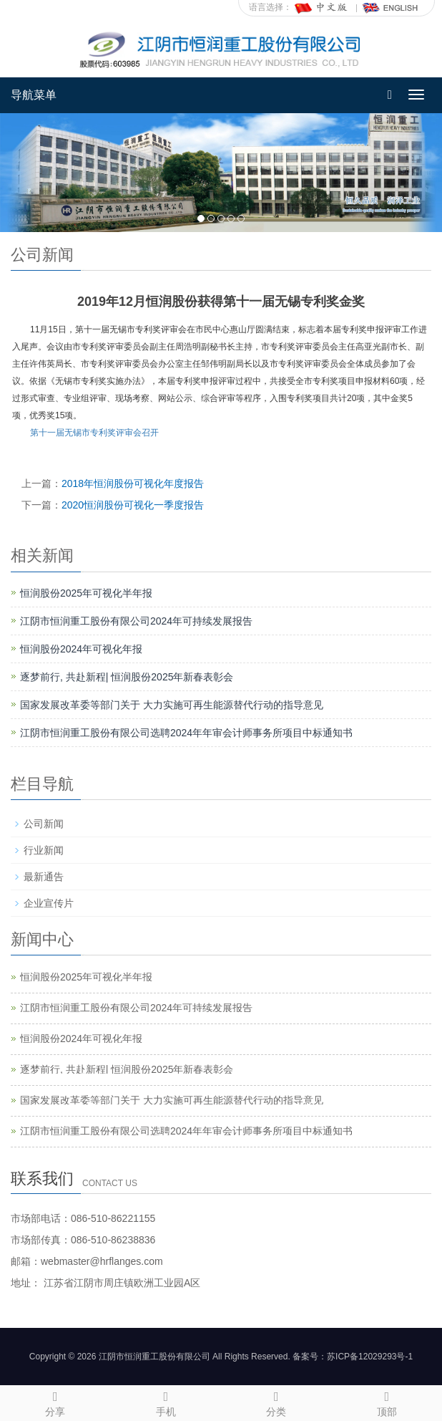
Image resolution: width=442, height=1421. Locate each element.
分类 (276, 1401)
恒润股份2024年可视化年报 (81, 649)
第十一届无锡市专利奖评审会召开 (94, 433)
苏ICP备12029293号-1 (370, 1357)
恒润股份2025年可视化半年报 (86, 593)
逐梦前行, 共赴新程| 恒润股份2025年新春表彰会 (126, 677)
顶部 (387, 1401)
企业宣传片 (49, 903)
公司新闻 (44, 823)
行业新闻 (44, 850)
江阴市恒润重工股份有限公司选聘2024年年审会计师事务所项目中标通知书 (186, 732)
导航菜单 (34, 95)
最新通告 (44, 876)
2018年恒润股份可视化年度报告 (133, 483)
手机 (166, 1401)
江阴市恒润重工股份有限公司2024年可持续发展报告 (136, 621)
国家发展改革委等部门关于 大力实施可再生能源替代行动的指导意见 (171, 704)
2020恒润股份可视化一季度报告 (133, 505)
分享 (55, 1401)
